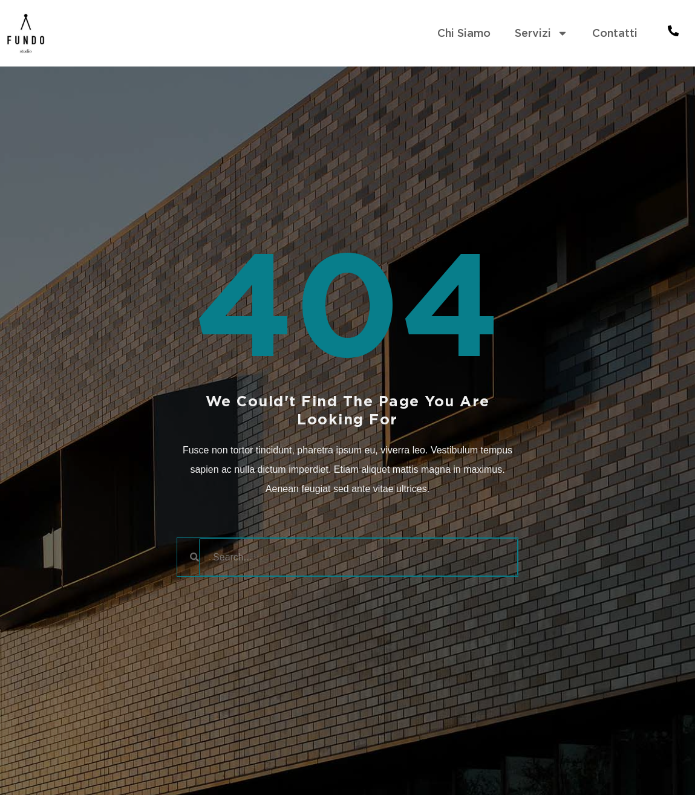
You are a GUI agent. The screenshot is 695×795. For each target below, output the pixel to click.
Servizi (541, 33)
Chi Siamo (464, 33)
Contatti (615, 33)
